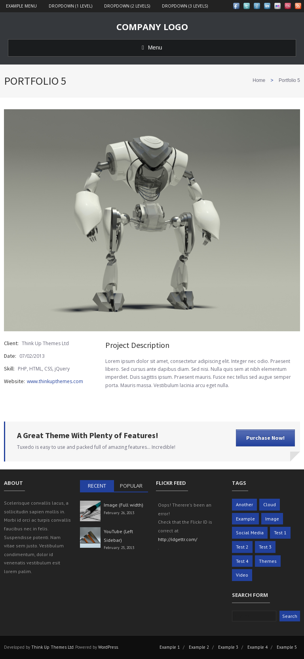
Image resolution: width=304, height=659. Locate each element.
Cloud (269, 504)
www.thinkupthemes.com (55, 381)
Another (244, 504)
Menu (152, 47)
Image (272, 519)
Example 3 (228, 647)
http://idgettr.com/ (177, 539)
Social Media (250, 533)
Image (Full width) (123, 505)
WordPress (108, 647)
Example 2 (199, 647)
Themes (268, 561)
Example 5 (287, 647)
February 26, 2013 (119, 512)
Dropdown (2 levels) (127, 6)
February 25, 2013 (119, 547)
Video (242, 575)
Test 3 (265, 547)
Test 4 (242, 561)
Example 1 (170, 647)
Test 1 (280, 533)
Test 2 (242, 547)
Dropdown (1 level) (70, 6)
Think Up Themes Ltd (52, 647)
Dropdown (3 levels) (185, 6)
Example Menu (21, 6)
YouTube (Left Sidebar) (118, 535)
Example (245, 519)
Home (259, 80)
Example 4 (257, 647)
